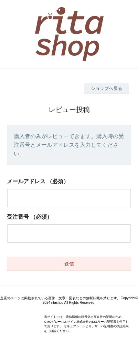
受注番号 (18, 217)
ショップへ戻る (106, 88)
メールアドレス (26, 181)
